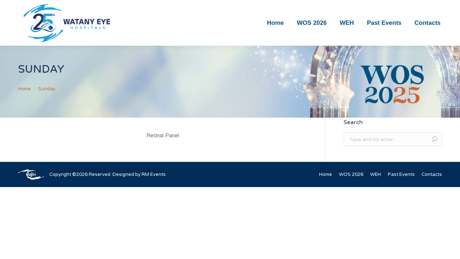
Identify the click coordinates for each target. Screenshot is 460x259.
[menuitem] (275, 22)
